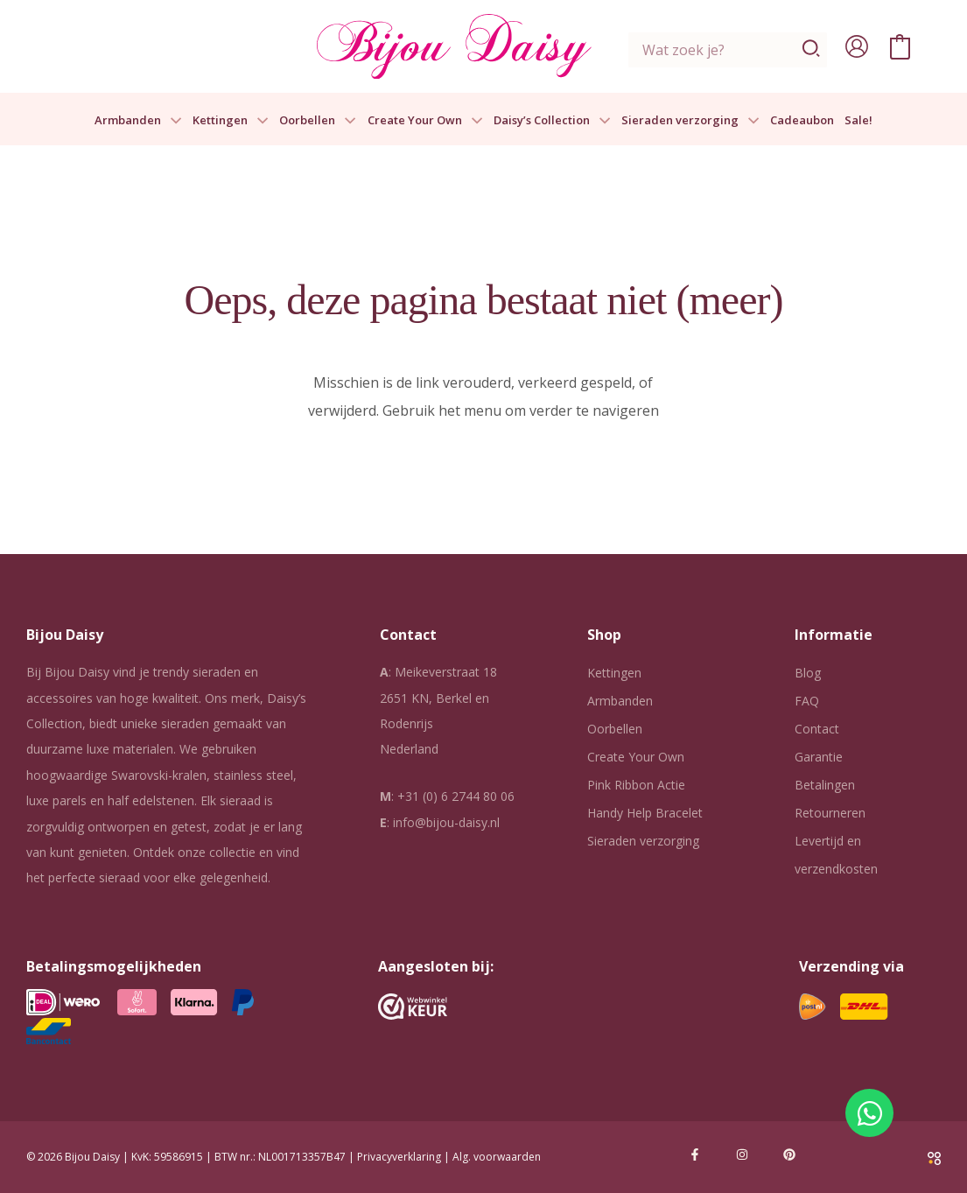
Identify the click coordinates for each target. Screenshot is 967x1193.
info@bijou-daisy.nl (446, 822)
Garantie (819, 756)
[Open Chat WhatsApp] (869, 1113)
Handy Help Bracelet (645, 812)
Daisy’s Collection (552, 121)
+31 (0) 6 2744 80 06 (456, 796)
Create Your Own (425, 121)
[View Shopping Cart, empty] (900, 46)
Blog (808, 672)
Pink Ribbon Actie (636, 784)
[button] (171, 121)
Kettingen (231, 121)
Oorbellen (317, 121)
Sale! (858, 121)
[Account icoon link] (856, 46)
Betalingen (825, 784)
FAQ (807, 700)
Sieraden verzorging (690, 121)
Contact (817, 728)
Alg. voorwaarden (496, 1156)
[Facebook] (695, 1154)
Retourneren (830, 812)
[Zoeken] (811, 49)
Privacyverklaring (399, 1156)
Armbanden (138, 121)
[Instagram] (742, 1154)
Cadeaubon (802, 121)
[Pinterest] (789, 1154)
